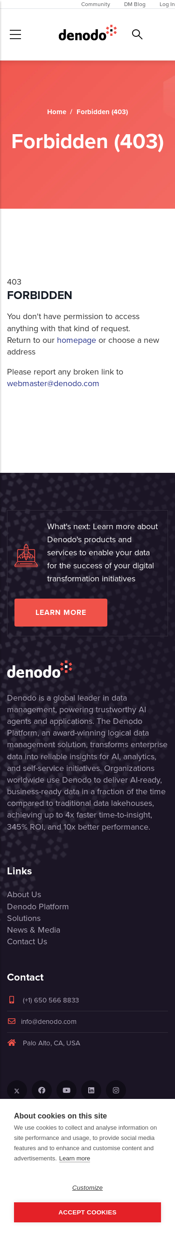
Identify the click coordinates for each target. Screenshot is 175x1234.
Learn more (60, 612)
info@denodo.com (42, 1021)
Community (95, 4)
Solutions (24, 918)
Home (56, 112)
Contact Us (27, 941)
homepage (76, 340)
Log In (167, 4)
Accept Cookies (87, 1212)
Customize (87, 1187)
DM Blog (135, 4)
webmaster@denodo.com (53, 383)
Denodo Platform (38, 906)
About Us (24, 894)
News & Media (33, 930)
